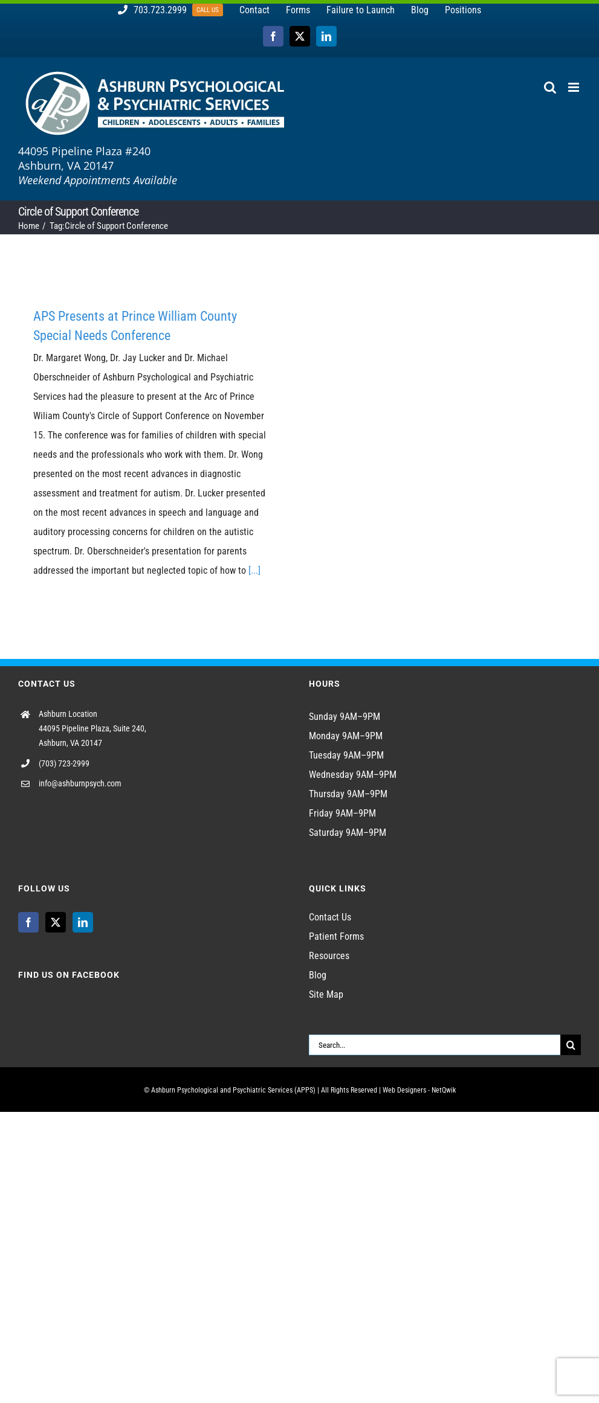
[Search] (570, 1045)
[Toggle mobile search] (550, 87)
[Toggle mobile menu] (574, 87)
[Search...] (435, 1045)
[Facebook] (28, 922)
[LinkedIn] (83, 922)
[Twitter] (55, 922)
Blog (317, 975)
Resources (329, 956)
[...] (254, 570)
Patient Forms (336, 936)
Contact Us (330, 917)
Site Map (326, 994)
